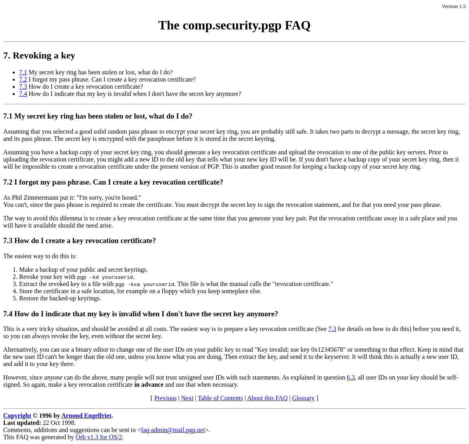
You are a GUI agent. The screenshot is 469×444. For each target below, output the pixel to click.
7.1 (23, 72)
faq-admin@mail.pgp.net (172, 429)
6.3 (351, 377)
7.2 (23, 79)
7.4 (23, 93)
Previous (165, 398)
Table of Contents (220, 398)
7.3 (23, 86)
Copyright (17, 415)
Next (187, 398)
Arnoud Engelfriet (86, 415)
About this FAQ (267, 398)
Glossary (303, 398)
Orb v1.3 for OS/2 (99, 437)
